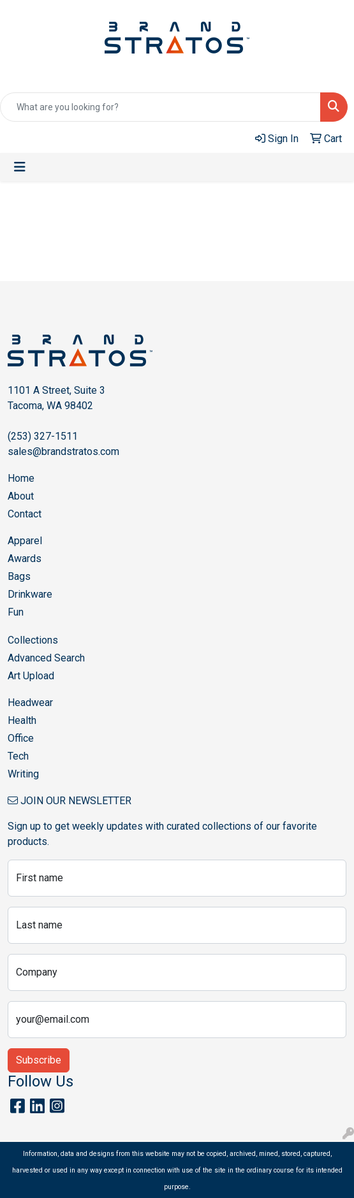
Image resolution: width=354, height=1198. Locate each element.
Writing (23, 774)
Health (22, 720)
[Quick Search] (160, 107)
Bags (19, 576)
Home (21, 478)
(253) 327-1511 (43, 436)
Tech (18, 756)
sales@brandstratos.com (63, 451)
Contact (24, 514)
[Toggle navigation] (19, 167)
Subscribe (38, 1060)
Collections (33, 640)
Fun (16, 612)
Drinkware (30, 594)
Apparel (25, 541)
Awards (24, 558)
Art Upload (31, 676)
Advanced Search (46, 658)
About (21, 496)
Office (21, 738)
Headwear (30, 702)
